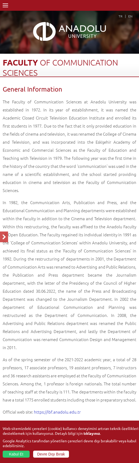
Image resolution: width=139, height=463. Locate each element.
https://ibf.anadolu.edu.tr (57, 412)
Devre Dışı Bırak (51, 454)
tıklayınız (92, 433)
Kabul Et (16, 454)
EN (130, 16)
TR (121, 16)
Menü (5, 5)
